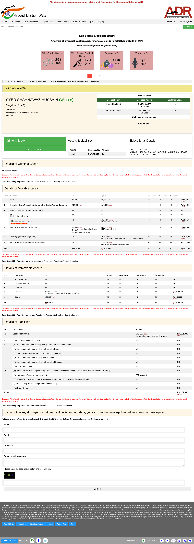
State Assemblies (31, 22)
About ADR (171, 22)
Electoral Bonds (79, 22)
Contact (49, 524)
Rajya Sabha (47, 22)
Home (4, 22)
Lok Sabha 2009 (19, 81)
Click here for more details (144, 117)
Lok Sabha (15, 22)
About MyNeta (186, 22)
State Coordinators (36, 524)
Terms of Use (61, 524)
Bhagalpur (41, 81)
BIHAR (32, 81)
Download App (133, 541)
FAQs (72, 524)
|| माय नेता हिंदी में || (97, 22)
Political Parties (63, 22)
